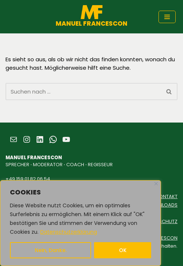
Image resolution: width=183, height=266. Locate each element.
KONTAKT (167, 196)
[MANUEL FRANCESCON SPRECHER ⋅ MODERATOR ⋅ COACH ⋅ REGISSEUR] (91, 16)
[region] (80, 223)
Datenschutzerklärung (68, 232)
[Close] (156, 183)
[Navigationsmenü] (167, 17)
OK (123, 250)
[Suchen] (83, 91)
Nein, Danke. (51, 250)
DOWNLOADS (162, 204)
